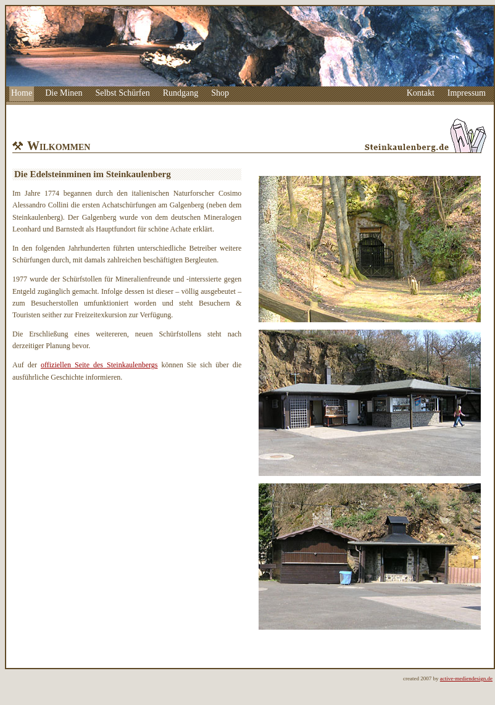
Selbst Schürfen (122, 93)
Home (21, 93)
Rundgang (181, 93)
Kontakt (421, 93)
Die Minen (63, 93)
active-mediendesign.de (466, 678)
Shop (220, 93)
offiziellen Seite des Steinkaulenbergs (99, 365)
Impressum (466, 93)
